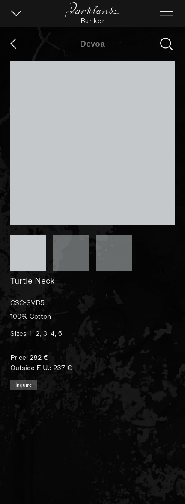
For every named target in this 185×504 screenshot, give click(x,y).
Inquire (23, 484)
